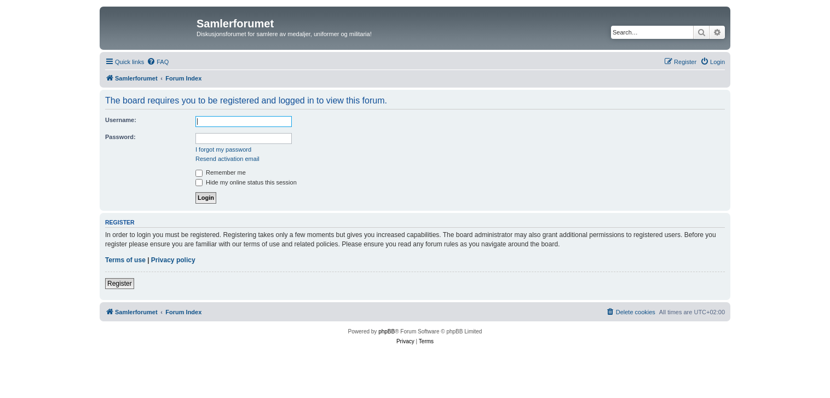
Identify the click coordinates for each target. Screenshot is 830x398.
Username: (120, 120)
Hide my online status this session (246, 182)
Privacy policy (173, 260)
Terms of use (125, 260)
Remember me (220, 172)
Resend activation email (227, 158)
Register (119, 283)
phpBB (386, 331)
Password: (120, 137)
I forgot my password (223, 149)
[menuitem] (158, 61)
